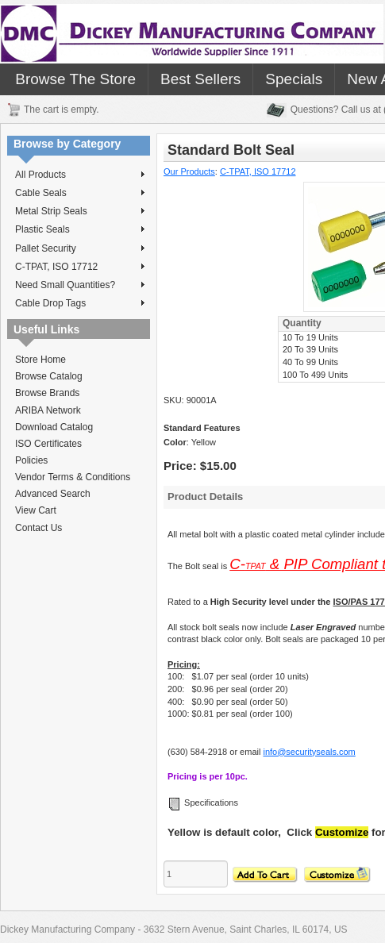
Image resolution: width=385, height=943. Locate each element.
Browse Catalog (49, 376)
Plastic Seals (79, 229)
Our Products (189, 171)
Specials (293, 79)
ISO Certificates (48, 443)
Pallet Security (79, 248)
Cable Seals (79, 192)
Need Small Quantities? (79, 285)
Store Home (40, 359)
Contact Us (38, 527)
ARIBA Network (48, 410)
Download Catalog (54, 427)
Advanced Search (52, 493)
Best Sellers (200, 79)
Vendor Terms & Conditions (72, 477)
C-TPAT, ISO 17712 (79, 266)
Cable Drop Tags (79, 303)
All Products (79, 174)
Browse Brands (47, 392)
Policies (31, 460)
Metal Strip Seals (79, 211)
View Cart (35, 510)
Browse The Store (75, 79)
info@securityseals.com (309, 751)
